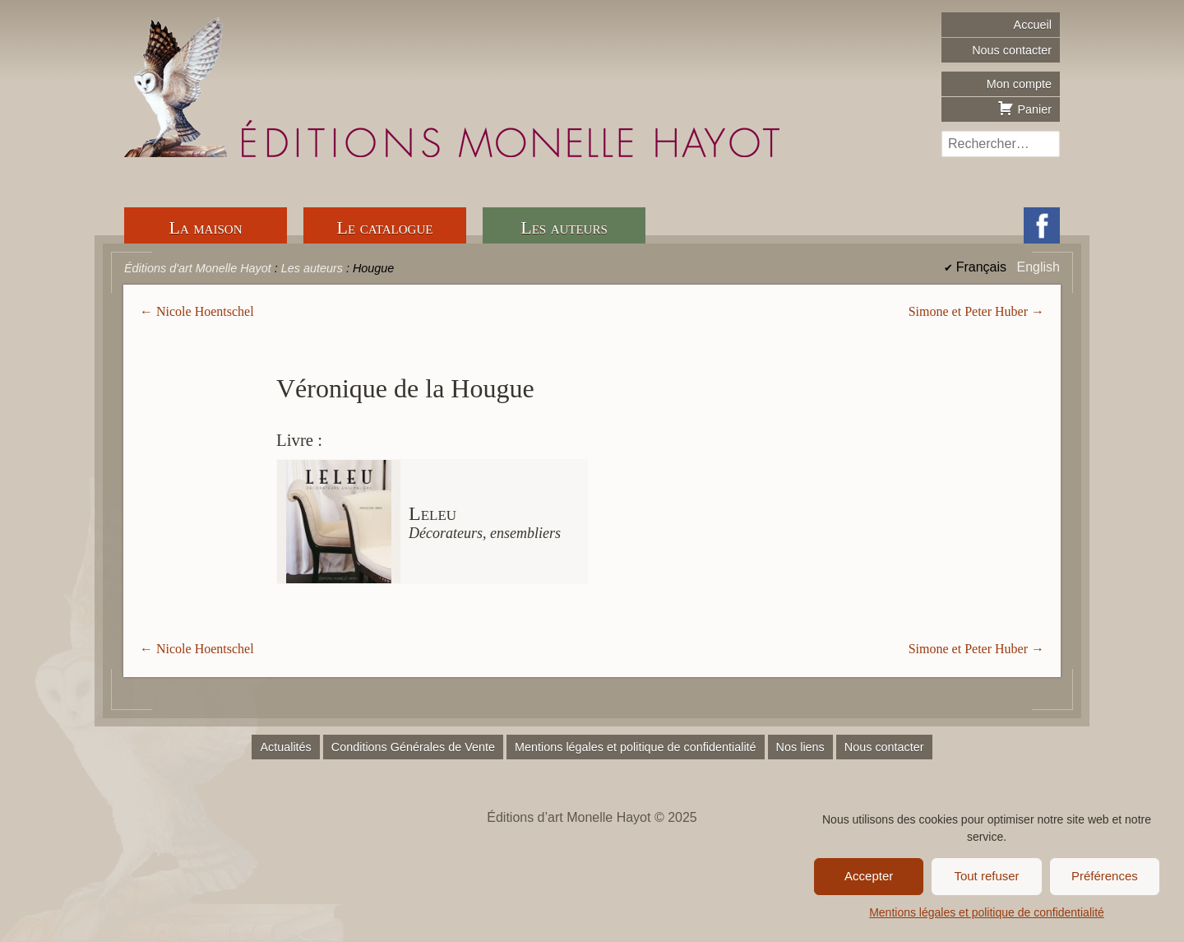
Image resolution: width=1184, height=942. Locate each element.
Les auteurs (564, 227)
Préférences (1104, 876)
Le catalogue (385, 227)
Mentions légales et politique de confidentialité (986, 912)
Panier (1024, 108)
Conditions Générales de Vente (413, 747)
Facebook (1042, 225)
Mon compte (1019, 83)
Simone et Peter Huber (968, 311)
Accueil (1033, 24)
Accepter (868, 876)
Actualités (285, 747)
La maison (206, 227)
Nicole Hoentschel (205, 311)
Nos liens (800, 747)
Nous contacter (1012, 50)
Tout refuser (986, 876)
